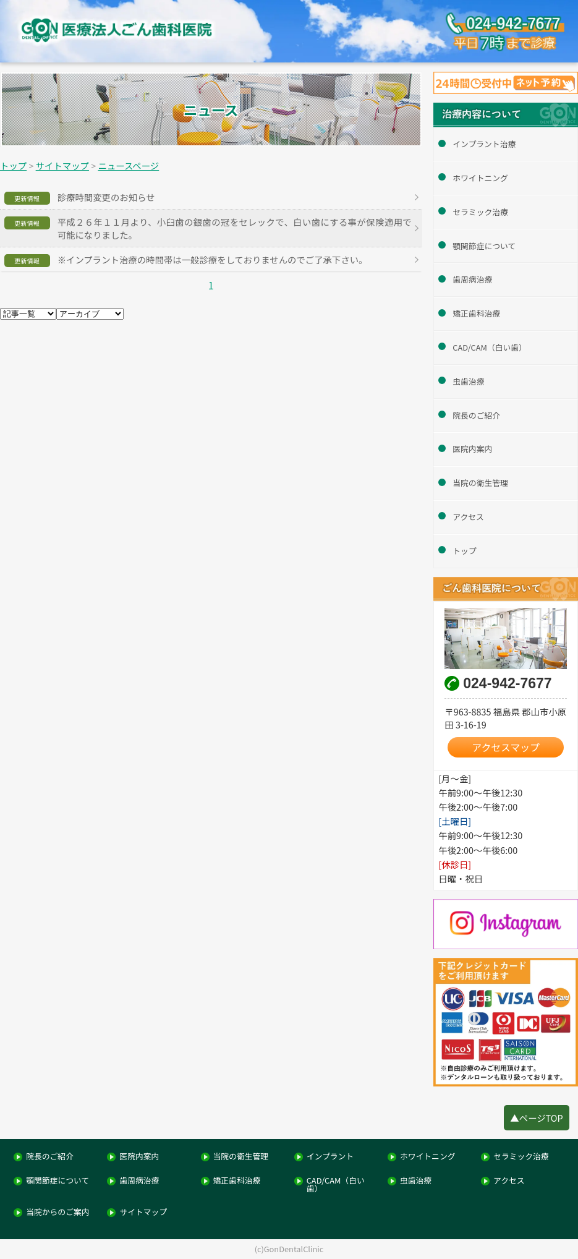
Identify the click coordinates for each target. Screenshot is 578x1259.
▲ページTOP (536, 1117)
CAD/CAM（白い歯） (490, 347)
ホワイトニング (480, 178)
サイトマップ (143, 1212)
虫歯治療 (468, 381)
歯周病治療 (472, 279)
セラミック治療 (480, 212)
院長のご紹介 (476, 415)
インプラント (330, 1157)
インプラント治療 (484, 144)
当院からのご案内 (57, 1212)
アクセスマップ (506, 747)
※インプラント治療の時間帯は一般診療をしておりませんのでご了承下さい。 (212, 259)
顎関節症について (484, 246)
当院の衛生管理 (480, 483)
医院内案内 (472, 449)
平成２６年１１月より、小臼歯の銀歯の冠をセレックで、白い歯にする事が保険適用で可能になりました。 (234, 228)
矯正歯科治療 (476, 313)
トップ (464, 551)
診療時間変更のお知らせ (106, 196)
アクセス (468, 517)
